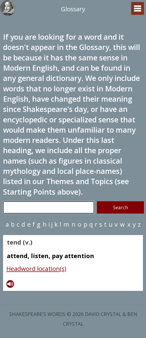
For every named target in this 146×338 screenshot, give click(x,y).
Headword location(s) (36, 268)
